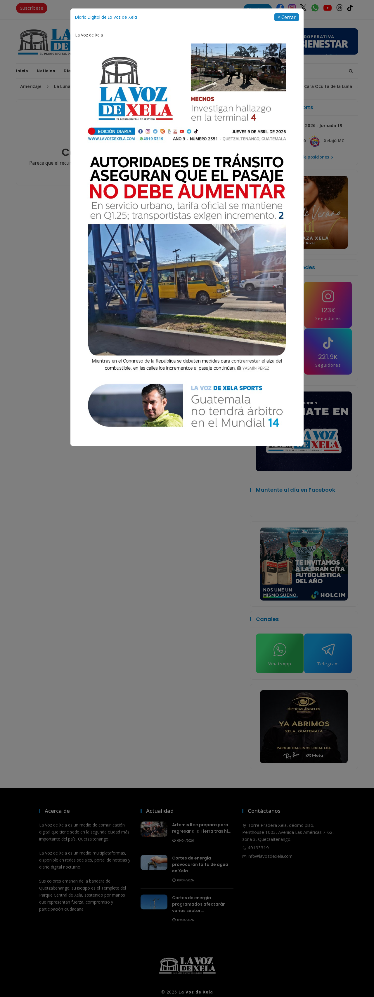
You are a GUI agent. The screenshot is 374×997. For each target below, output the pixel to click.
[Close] (286, 17)
